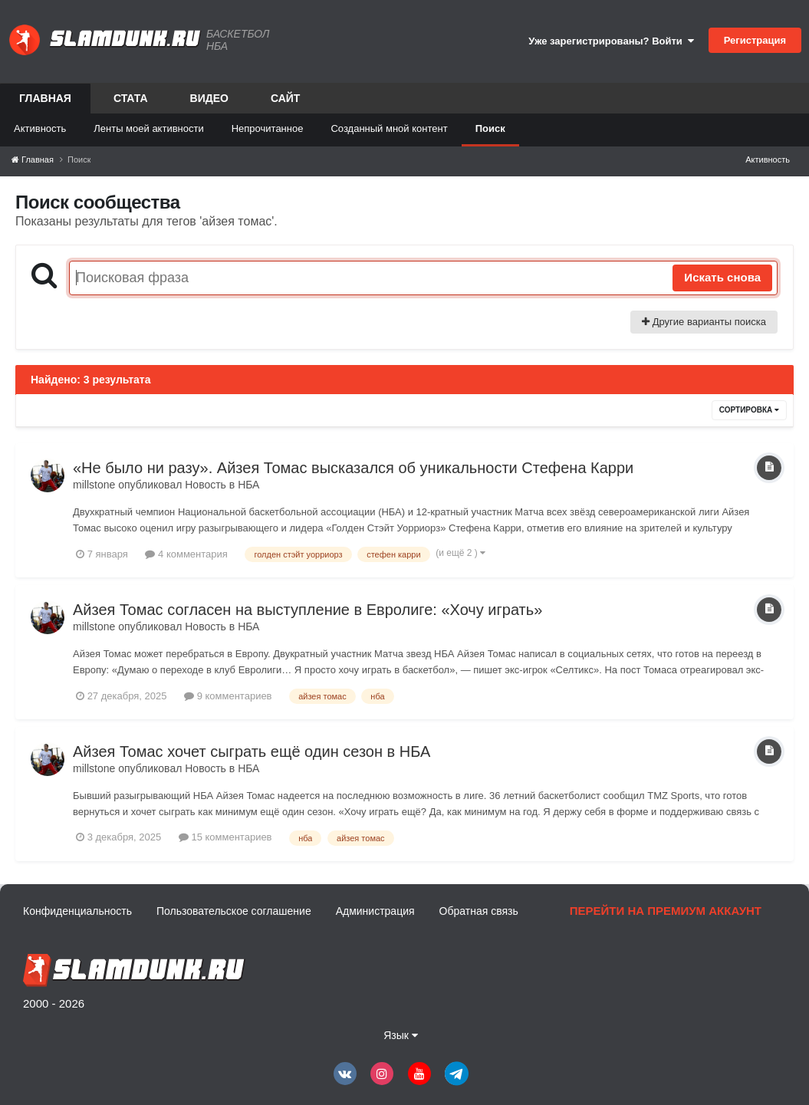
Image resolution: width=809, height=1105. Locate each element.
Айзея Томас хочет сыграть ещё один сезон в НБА (251, 751)
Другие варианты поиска (704, 321)
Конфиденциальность (77, 911)
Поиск (490, 128)
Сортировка (749, 410)
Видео (209, 98)
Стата (130, 98)
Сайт (286, 98)
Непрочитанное (268, 128)
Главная (45, 102)
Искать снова (722, 277)
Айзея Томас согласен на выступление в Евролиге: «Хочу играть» (307, 609)
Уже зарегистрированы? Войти (611, 41)
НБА (248, 485)
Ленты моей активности (148, 128)
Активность (40, 128)
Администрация (375, 911)
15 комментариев (225, 837)
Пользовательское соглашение (233, 911)
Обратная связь (478, 911)
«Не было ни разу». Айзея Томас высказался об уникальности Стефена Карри (353, 467)
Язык (400, 1035)
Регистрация (755, 40)
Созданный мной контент (389, 128)
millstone (94, 485)
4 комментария (186, 554)
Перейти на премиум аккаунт (665, 910)
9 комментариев (227, 696)
